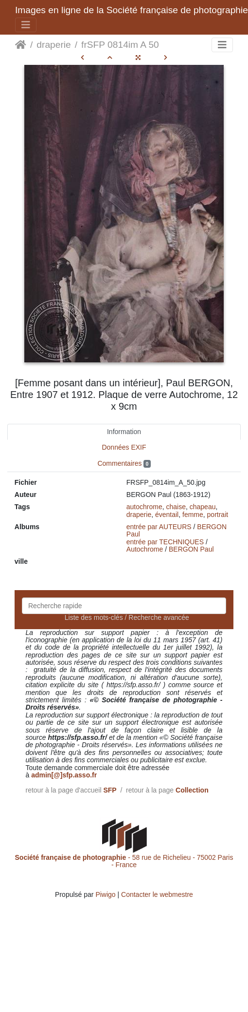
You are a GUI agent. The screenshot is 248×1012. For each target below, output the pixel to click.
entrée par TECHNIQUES (165, 542)
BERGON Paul (191, 549)
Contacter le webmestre (157, 894)
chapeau (203, 507)
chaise (176, 507)
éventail (166, 514)
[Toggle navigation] (25, 25)
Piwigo (105, 894)
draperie (53, 45)
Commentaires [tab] (123, 463)
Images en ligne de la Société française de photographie (131, 10)
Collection (192, 790)
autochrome (144, 507)
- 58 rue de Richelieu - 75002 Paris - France (124, 861)
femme (192, 514)
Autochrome (144, 549)
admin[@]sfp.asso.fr (64, 775)
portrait (218, 514)
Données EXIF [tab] (124, 447)
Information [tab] (124, 432)
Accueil (20, 45)
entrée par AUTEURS (159, 527)
